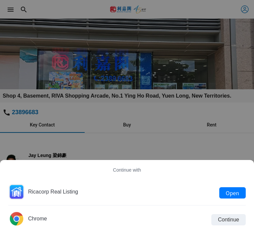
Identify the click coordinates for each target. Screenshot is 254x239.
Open (232, 193)
